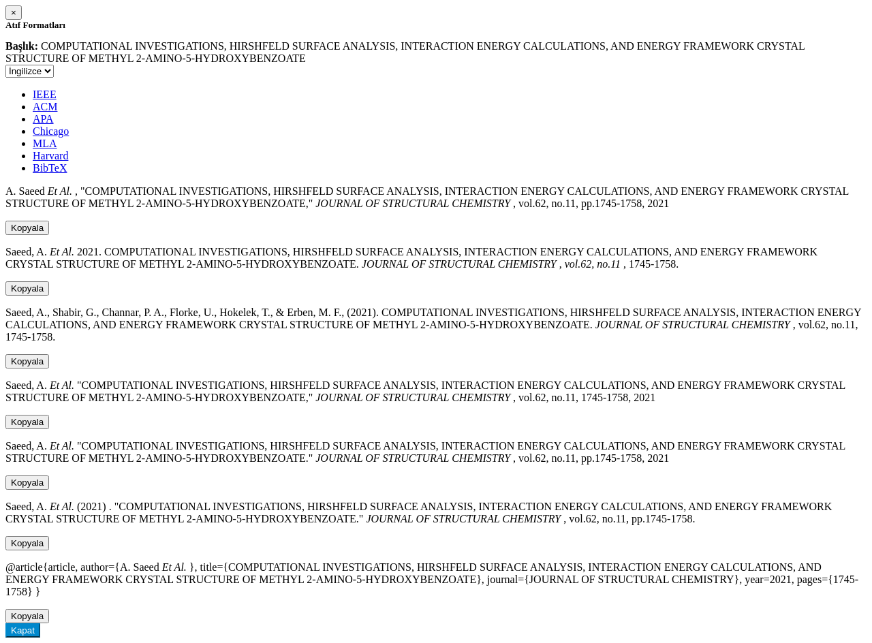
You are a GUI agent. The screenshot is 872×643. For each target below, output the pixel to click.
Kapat (23, 630)
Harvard (50, 155)
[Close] (13, 12)
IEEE (45, 94)
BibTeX (50, 168)
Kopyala (27, 228)
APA (43, 119)
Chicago (51, 131)
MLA (45, 143)
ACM (45, 106)
